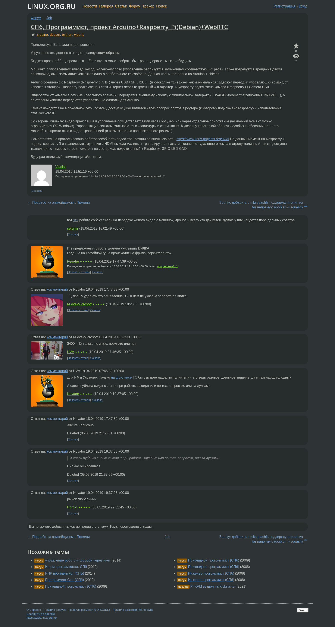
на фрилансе (121, 377)
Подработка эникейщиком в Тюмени (61, 202)
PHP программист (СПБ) (64, 573)
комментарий (57, 289)
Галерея (106, 6)
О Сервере (33, 609)
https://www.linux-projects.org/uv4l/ (202, 139)
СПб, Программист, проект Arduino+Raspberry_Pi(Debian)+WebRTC (129, 27)
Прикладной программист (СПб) (70, 586)
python (67, 34)
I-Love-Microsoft (79, 304)
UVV (70, 352)
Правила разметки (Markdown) (132, 609)
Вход (303, 6)
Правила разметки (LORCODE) (89, 609)
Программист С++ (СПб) (64, 580)
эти (75, 220)
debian (55, 34)
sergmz (72, 228)
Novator (73, 261)
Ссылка (37, 190)
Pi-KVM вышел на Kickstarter (212, 586)
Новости (89, 6)
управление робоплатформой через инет (77, 560)
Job (49, 18)
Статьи (121, 6)
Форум (134, 6)
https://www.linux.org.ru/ (41, 617)
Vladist (60, 167)
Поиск (161, 6)
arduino (42, 34)
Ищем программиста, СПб (66, 567)
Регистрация (284, 6)
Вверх (303, 610)
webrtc (79, 34)
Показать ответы (79, 272)
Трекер (148, 6)
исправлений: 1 (167, 266)
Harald (72, 507)
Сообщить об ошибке (40, 613)
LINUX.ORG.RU (51, 6)
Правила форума (55, 609)
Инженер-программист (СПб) (211, 573)
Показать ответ (78, 310)
